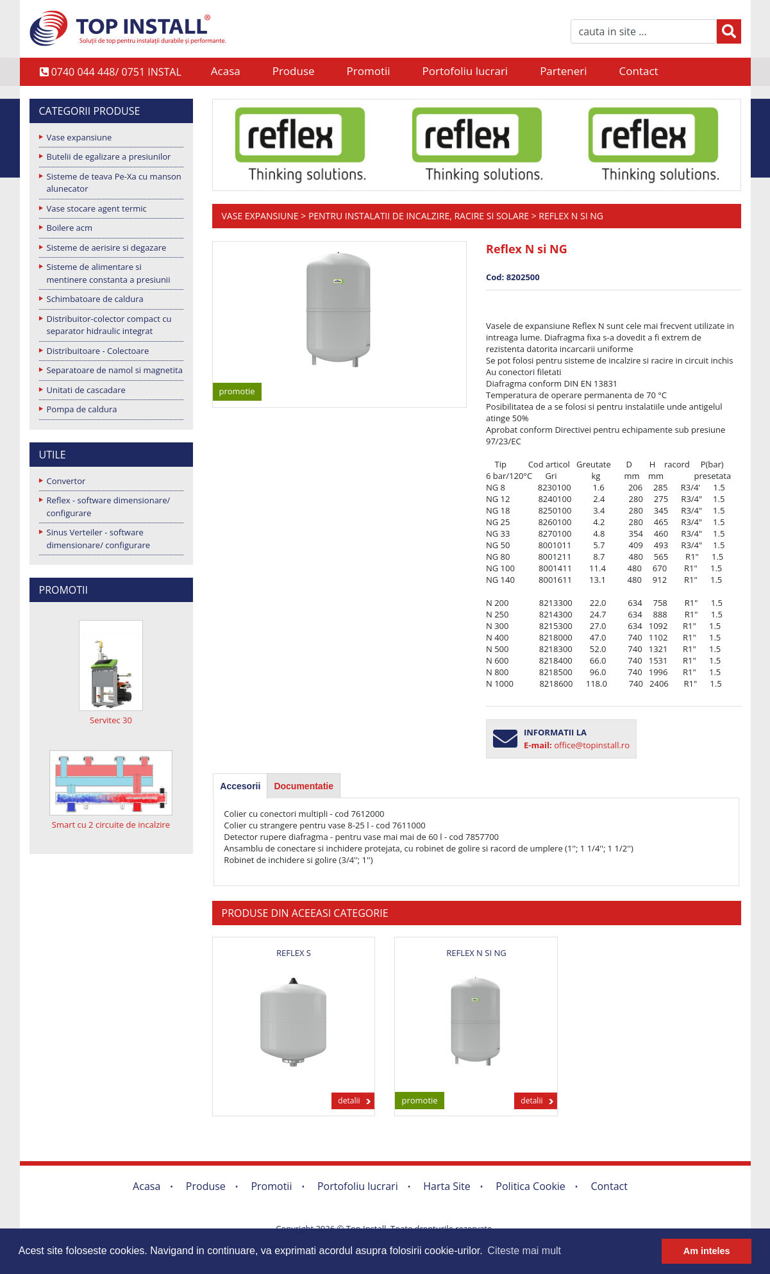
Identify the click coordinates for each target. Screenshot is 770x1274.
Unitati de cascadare (86, 390)
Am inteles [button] (706, 1251)
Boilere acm (70, 227)
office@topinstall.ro (592, 745)
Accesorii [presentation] (240, 786)
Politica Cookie (530, 1186)
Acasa (225, 70)
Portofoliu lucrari (465, 70)
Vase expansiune (79, 137)
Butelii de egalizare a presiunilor (109, 156)
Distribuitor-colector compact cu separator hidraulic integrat (109, 325)
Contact (638, 70)
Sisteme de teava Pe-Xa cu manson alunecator (114, 183)
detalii (349, 1100)
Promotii (368, 70)
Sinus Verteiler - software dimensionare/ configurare (99, 538)
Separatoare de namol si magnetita (115, 370)
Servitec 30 (111, 720)
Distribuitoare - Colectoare (98, 350)
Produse (293, 70)
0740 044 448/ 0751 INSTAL (110, 72)
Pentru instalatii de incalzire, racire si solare (418, 216)
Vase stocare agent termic (97, 208)
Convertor (66, 481)
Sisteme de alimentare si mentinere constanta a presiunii (109, 273)
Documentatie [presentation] (303, 786)
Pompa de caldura (82, 409)
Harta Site (446, 1186)
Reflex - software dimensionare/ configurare (109, 506)
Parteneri (563, 70)
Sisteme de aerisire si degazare (107, 247)
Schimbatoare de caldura (95, 299)
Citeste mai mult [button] (524, 1250)
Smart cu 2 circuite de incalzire (111, 824)
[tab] (240, 786)
